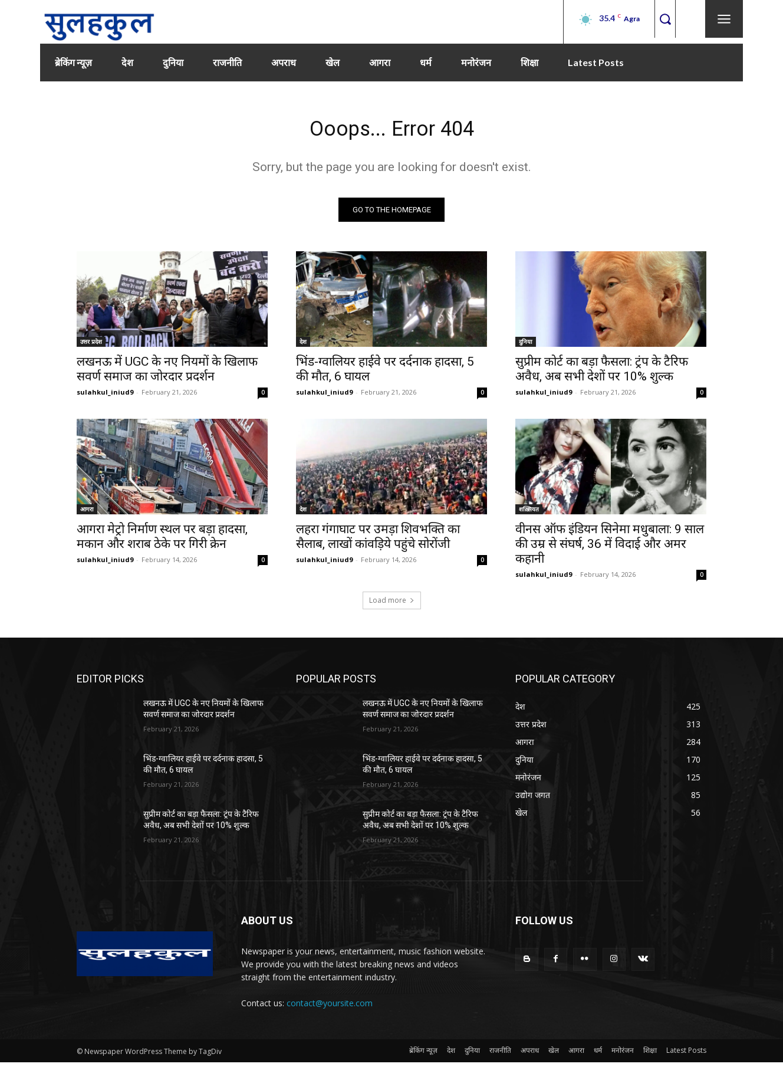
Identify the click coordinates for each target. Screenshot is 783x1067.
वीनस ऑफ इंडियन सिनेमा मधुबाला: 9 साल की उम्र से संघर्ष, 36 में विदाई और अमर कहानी (609, 548)
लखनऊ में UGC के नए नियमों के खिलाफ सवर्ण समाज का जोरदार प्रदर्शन (167, 373)
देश (303, 346)
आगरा (87, 513)
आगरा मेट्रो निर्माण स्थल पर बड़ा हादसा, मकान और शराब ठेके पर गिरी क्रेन (162, 540)
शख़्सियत (529, 513)
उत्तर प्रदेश (91, 346)
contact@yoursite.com (330, 1007)
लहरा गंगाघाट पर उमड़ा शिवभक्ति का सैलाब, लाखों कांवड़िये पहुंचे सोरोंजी (378, 540)
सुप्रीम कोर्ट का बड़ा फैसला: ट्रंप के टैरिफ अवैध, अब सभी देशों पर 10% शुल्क (601, 373)
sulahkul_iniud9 (105, 396)
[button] (665, 18)
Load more (391, 604)
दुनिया (525, 346)
